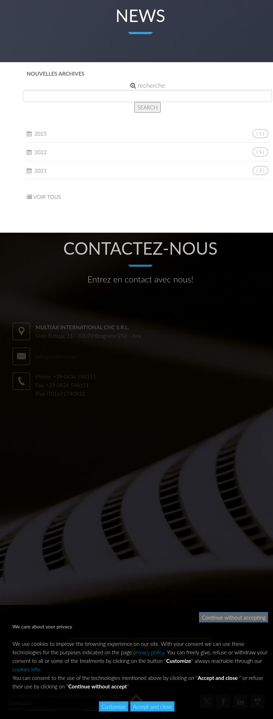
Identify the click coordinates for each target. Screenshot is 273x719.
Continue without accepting (234, 617)
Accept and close (152, 706)
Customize (114, 706)
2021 (40, 170)
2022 (40, 152)
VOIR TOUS (47, 197)
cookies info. (26, 669)
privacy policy (148, 652)
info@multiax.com (56, 356)
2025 (40, 133)
